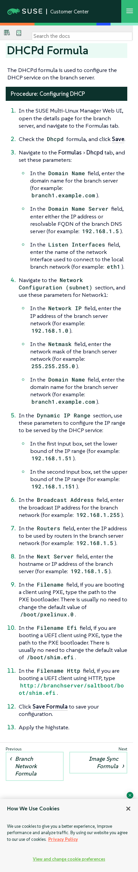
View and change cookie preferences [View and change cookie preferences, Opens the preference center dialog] (69, 859)
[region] (69, 835)
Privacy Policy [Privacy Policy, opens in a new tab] (63, 839)
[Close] (128, 808)
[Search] (82, 36)
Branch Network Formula (26, 766)
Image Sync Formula (103, 762)
